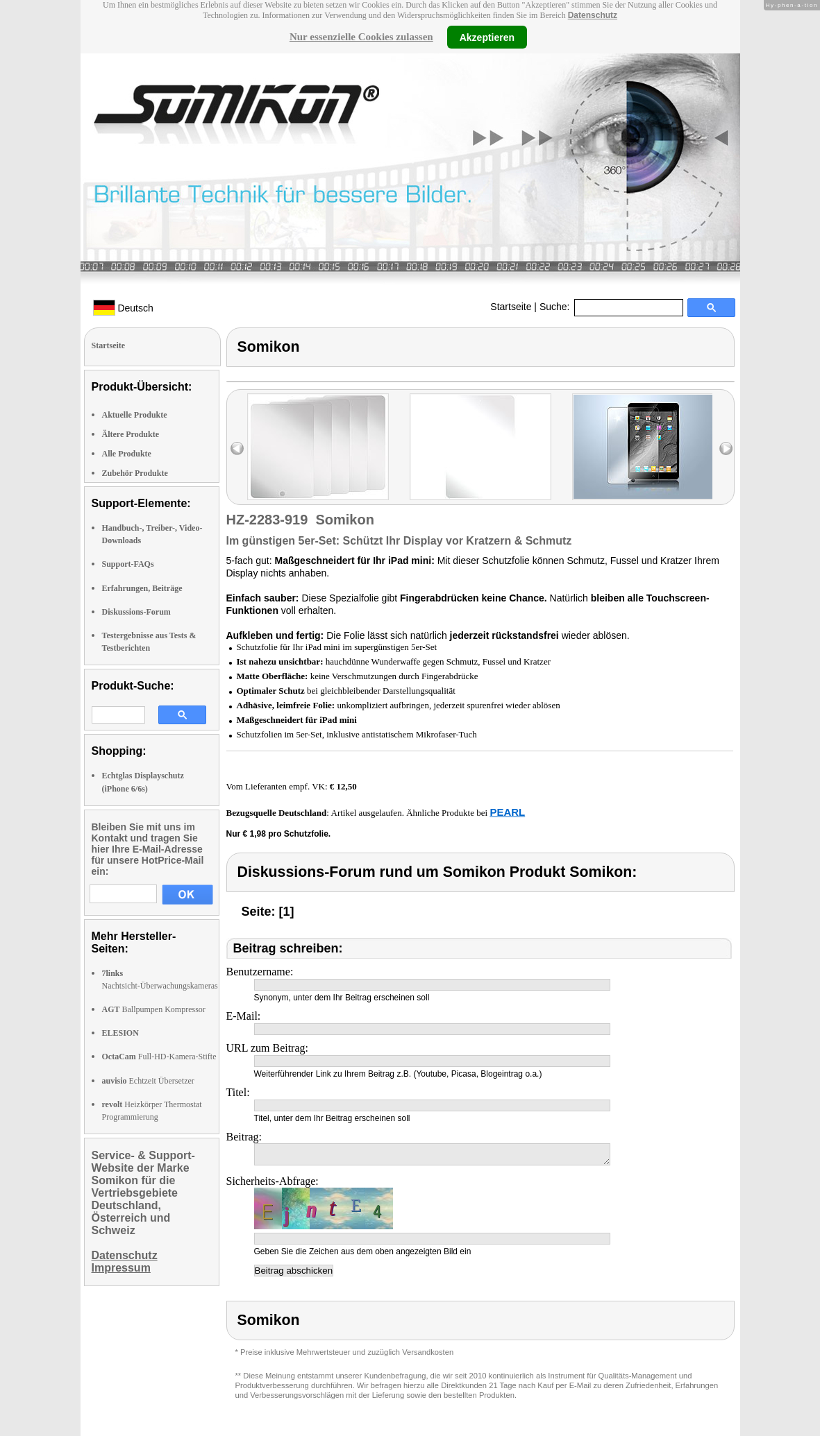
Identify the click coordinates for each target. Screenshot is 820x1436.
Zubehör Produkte (135, 473)
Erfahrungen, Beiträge (142, 588)
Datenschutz (592, 15)
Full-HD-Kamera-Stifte (159, 1056)
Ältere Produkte (131, 434)
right (726, 448)
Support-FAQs (128, 564)
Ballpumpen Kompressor (154, 1009)
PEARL (507, 812)
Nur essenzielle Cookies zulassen (361, 36)
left (237, 448)
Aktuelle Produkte (134, 415)
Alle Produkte (126, 454)
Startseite (510, 306)
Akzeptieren (487, 36)
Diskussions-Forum (136, 612)
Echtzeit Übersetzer (148, 1081)
